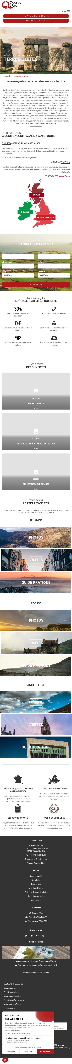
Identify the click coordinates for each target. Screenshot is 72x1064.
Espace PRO (36, 913)
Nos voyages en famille (12, 1004)
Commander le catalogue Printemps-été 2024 (36, 965)
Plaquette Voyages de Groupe (36, 973)
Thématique (54, 264)
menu (64, 11)
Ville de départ (18, 264)
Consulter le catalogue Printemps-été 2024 (36, 961)
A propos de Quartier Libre (36, 859)
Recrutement (36, 884)
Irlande (25, 212)
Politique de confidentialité (36, 892)
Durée (18, 274)
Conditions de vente (36, 896)
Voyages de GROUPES (36, 921)
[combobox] (18, 256)
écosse (36, 195)
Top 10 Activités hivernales (14, 1000)
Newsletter (36, 880)
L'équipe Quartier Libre (36, 863)
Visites (36, 560)
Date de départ (54, 255)
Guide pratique (36, 582)
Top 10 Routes (9, 1008)
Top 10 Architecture (11, 992)
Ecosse (24, 158)
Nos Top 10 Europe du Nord (14, 984)
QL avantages (36, 21)
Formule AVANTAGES (36, 917)
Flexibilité (54, 274)
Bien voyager (36, 900)
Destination (18, 255)
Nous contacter (36, 876)
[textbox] (14, 256)
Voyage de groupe (36, 16)
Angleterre (46, 217)
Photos (36, 537)
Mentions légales (36, 888)
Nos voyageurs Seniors (12, 996)
